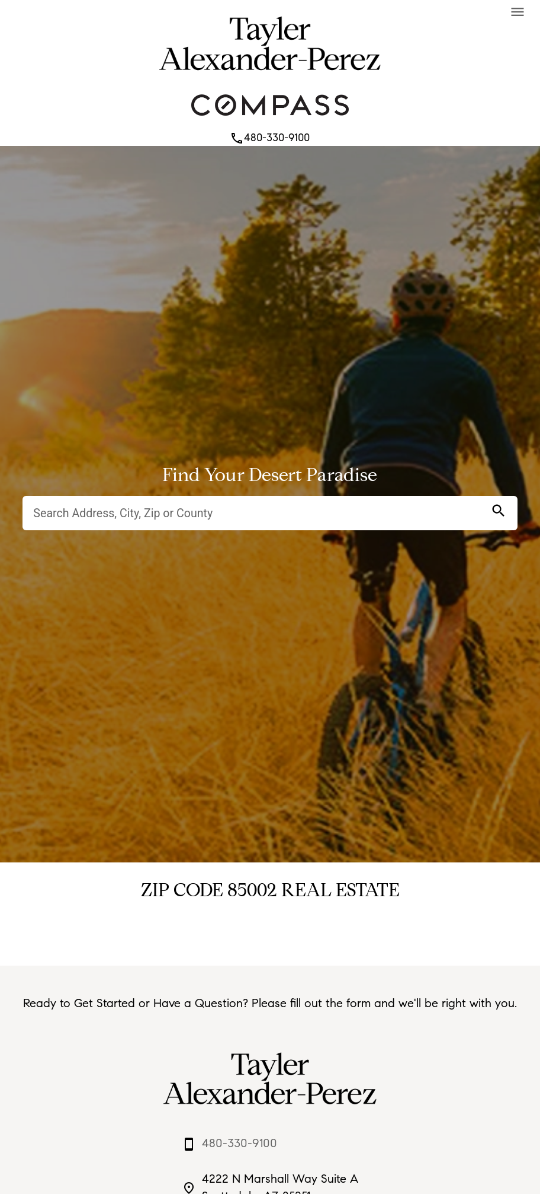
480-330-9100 (270, 137)
